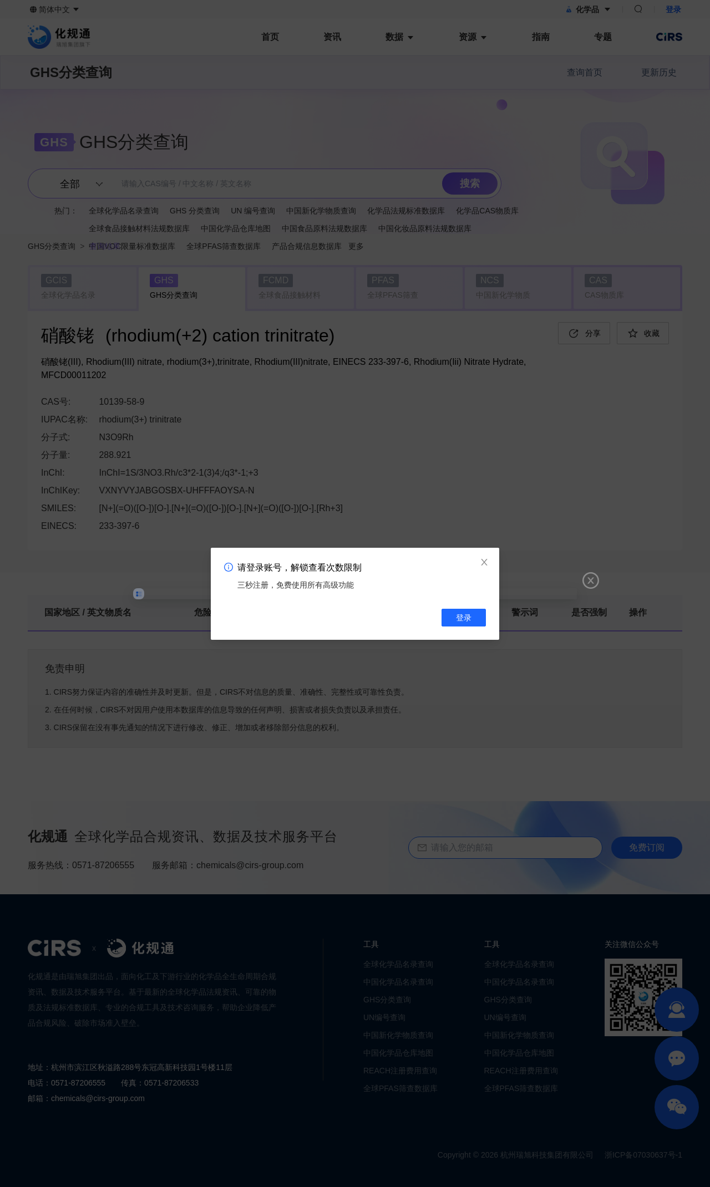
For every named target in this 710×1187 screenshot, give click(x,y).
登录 (463, 617)
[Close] (484, 563)
